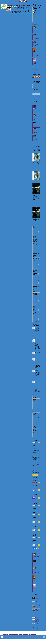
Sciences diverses (36, 402)
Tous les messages (35, 477)
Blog (17, 5)
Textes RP (36, 125)
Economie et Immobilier (36, 438)
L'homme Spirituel (36, 305)
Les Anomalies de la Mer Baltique (36, 38)
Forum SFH (20, 7)
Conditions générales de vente (23, 637)
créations (36, 410)
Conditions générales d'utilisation (13, 637)
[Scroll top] (44, 637)
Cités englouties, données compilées (36, 63)
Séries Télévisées (36, 251)
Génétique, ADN (36, 312)
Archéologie (36, 261)
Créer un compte (34, 91)
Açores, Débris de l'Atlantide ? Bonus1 (37, 601)
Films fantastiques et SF (36, 299)
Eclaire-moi (36, 372)
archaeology (36, 321)
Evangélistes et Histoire (36, 55)
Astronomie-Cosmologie (36, 405)
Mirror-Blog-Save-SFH (33, 7)
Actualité (36, 248)
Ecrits (20, 5)
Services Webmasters (36, 429)
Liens (32, 5)
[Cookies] (2, 637)
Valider (36, 94)
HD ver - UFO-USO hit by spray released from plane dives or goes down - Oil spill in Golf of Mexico (37, 615)
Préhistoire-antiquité (36, 272)
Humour (36, 263)
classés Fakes (36, 259)
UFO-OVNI (36, 399)
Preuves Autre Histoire (36, 228)
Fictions (36, 234)
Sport (36, 426)
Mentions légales (4, 637)
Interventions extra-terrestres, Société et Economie (36, 31)
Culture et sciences (36, 420)
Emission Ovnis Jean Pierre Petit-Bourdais (37, 609)
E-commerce (36, 435)
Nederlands (35, 19)
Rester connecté (36, 89)
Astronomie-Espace (36, 282)
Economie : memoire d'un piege (36, 245)
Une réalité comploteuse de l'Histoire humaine (36, 45)
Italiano (35, 14)
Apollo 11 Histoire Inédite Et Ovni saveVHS (37, 628)
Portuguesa (35, 21)
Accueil (13, 5)
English (35, 10)
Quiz (26, 7)
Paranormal (36, 232)
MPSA (40, 7)
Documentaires (36, 302)
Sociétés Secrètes (36, 309)
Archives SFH (36, 266)
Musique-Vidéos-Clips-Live (36, 292)
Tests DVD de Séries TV (36, 315)
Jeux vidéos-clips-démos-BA (36, 296)
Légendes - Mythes (36, 318)
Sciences (36, 230)
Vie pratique (36, 424)
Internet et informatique (36, 433)
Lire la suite (37, 359)
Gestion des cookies (41, 637)
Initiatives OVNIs (36, 257)
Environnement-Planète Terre (36, 269)
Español (35, 12)
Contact (35, 5)
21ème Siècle (36, 284)
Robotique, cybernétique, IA (36, 287)
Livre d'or (15, 7)
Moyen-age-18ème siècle (36, 275)
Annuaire (40, 5)
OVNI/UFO (36, 254)
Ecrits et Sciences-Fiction (35, 111)
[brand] (6, 6)
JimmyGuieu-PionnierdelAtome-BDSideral (37, 632)
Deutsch (35, 16)
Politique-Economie (36, 237)
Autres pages (26, 5)
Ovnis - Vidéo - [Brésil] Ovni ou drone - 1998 (37, 624)
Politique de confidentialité (33, 637)
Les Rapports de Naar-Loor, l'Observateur (36, 132)
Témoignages (36, 323)
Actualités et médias (36, 416)
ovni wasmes (37, 620)
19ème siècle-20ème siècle (36, 278)
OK (38, 445)
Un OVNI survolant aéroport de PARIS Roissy (37, 605)
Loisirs (36, 422)
